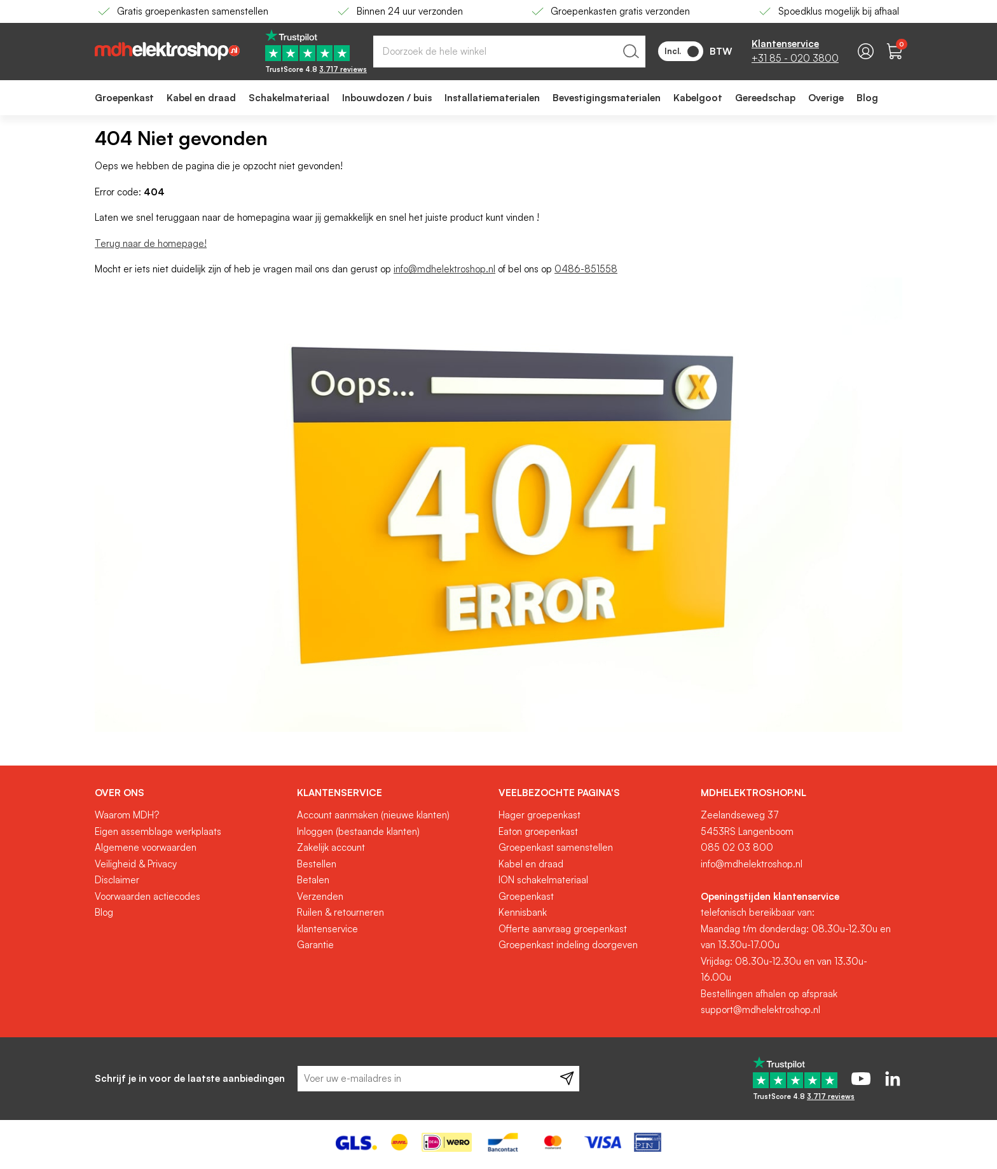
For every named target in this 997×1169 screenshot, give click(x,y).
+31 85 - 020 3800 (795, 58)
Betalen (313, 880)
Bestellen (316, 864)
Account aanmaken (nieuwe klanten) (373, 815)
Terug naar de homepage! (151, 243)
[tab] (191, 793)
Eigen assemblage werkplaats (158, 831)
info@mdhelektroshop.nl (444, 269)
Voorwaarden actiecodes (147, 896)
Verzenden (320, 896)
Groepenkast (526, 896)
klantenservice (327, 929)
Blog (104, 912)
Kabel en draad (530, 864)
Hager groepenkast (539, 815)
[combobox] (509, 51)
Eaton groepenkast (538, 831)
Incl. (681, 51)
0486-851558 (585, 269)
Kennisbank (522, 912)
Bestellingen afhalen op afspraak (769, 994)
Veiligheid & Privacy (136, 864)
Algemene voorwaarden (145, 847)
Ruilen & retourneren (340, 912)
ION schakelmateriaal (543, 880)
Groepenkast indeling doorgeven (568, 945)
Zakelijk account (331, 847)
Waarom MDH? (127, 815)
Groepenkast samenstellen (555, 847)
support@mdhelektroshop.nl (760, 1010)
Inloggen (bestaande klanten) (358, 831)
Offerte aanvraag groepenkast (562, 929)
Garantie (315, 945)
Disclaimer (117, 880)
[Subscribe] (567, 1078)
